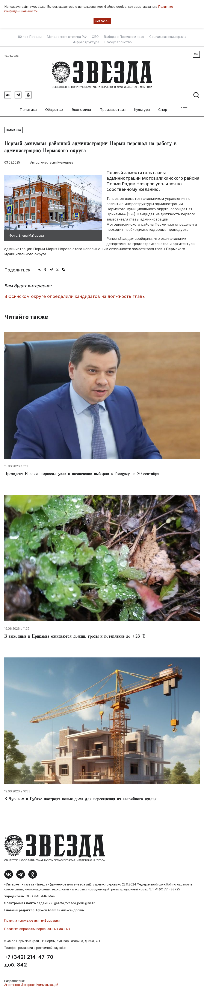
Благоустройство (118, 42)
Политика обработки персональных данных (37, 929)
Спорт (163, 109)
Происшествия (112, 109)
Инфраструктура (86, 42)
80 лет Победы (30, 37)
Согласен (102, 21)
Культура (142, 109)
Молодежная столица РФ (67, 37)
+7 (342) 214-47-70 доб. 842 (28, 961)
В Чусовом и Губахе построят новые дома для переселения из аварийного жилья (80, 799)
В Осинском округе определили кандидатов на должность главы (74, 296)
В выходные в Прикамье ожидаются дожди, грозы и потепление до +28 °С (74, 636)
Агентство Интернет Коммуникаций (31, 984)
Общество (54, 109)
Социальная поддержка (167, 37)
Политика (28, 109)
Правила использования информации (32, 920)
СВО (95, 37)
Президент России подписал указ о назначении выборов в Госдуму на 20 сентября (81, 474)
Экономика (81, 109)
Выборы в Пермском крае (124, 37)
